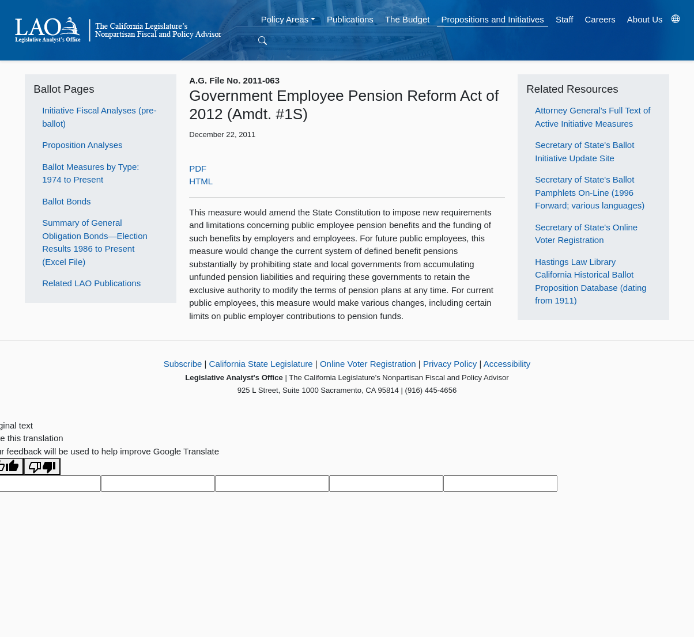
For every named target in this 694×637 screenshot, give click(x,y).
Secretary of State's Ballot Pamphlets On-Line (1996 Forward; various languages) (589, 192)
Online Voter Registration (368, 364)
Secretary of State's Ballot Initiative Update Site (584, 151)
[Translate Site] (675, 20)
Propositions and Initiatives (492, 19)
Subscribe (183, 364)
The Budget (407, 19)
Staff (565, 19)
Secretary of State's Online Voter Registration (586, 233)
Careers (599, 19)
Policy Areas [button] (285, 19)
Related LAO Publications (91, 283)
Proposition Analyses (82, 145)
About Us (645, 19)
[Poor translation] (42, 466)
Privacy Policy (450, 364)
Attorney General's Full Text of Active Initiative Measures (592, 116)
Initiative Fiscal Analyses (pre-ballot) (99, 116)
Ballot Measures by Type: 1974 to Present (90, 173)
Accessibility (507, 364)
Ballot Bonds (66, 201)
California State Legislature (261, 364)
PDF (197, 168)
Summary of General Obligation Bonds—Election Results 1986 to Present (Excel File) (95, 242)
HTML (201, 181)
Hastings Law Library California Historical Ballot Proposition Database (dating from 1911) (590, 281)
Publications (350, 19)
